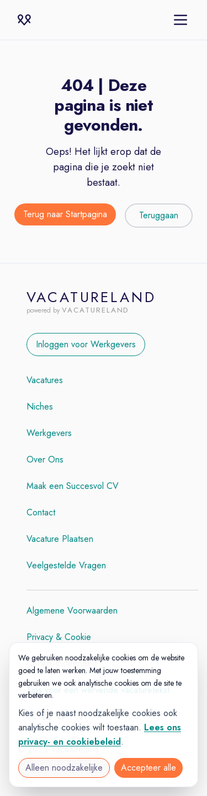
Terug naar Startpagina (65, 214)
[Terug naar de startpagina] (65, 215)
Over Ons (44, 459)
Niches (39, 406)
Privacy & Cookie (58, 637)
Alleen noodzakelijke (64, 767)
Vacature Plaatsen (59, 539)
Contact (40, 512)
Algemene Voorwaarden (72, 610)
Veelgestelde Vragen (66, 565)
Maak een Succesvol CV (72, 486)
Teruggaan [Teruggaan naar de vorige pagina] (158, 215)
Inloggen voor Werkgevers (86, 344)
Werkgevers (49, 433)
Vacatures (44, 380)
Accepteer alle (148, 767)
